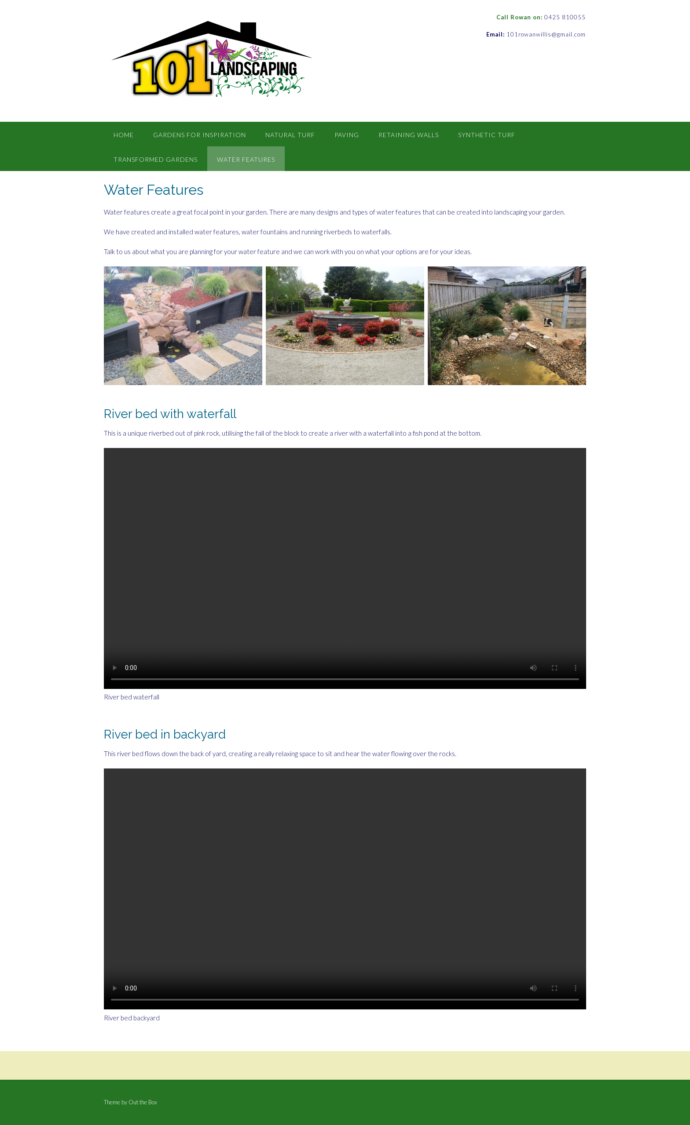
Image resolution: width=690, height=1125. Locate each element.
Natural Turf (290, 134)
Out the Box (142, 1102)
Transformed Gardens (156, 159)
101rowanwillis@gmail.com (546, 34)
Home (124, 134)
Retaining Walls (408, 134)
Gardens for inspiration (199, 134)
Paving (346, 134)
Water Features (246, 159)
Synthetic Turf (486, 134)
